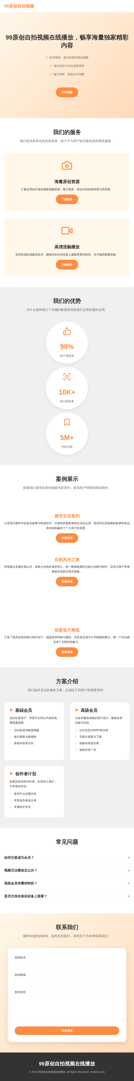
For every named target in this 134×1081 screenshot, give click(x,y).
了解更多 (67, 199)
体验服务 (67, 264)
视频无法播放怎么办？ (20, 870)
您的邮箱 (20, 974)
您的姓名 (20, 957)
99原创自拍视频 (19, 6)
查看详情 (67, 538)
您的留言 (20, 992)
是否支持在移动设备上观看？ (25, 896)
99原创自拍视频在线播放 (67, 1063)
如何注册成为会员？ (19, 857)
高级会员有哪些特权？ (20, 883)
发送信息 (67, 1030)
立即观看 (67, 92)
